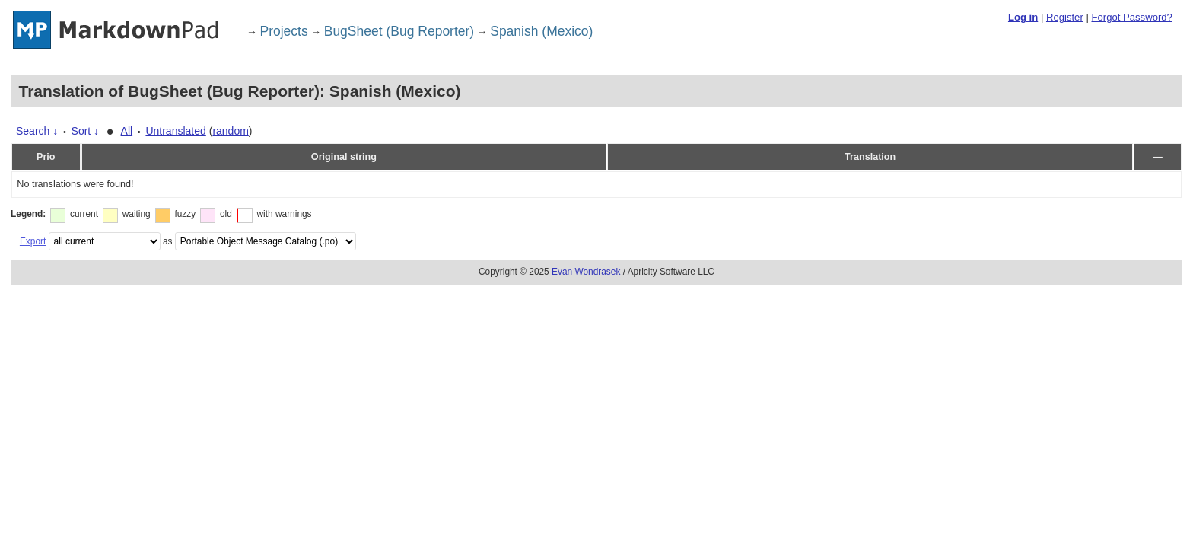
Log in (1023, 17)
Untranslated (175, 131)
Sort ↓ (86, 131)
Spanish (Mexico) (541, 31)
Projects (284, 31)
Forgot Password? (1131, 17)
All (127, 131)
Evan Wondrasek (586, 271)
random (230, 131)
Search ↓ (37, 131)
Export (33, 241)
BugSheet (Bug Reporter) (399, 31)
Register (1064, 17)
